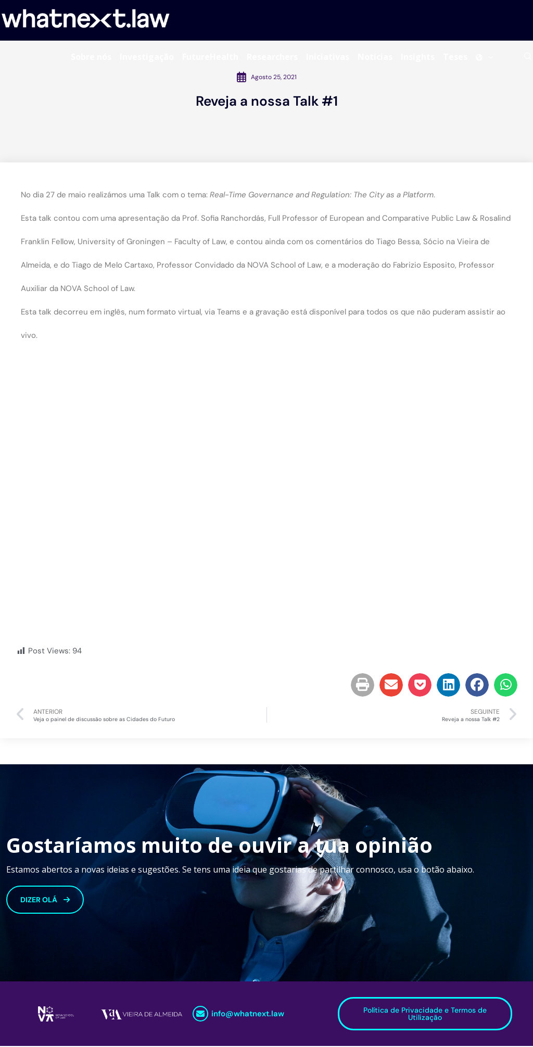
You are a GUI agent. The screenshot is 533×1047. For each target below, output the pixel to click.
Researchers (272, 56)
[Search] (528, 56)
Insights (418, 56)
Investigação (147, 56)
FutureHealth (210, 56)
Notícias (375, 56)
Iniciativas (327, 56)
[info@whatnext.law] (200, 1015)
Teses (455, 56)
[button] (362, 686)
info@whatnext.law (247, 1015)
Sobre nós (91, 56)
